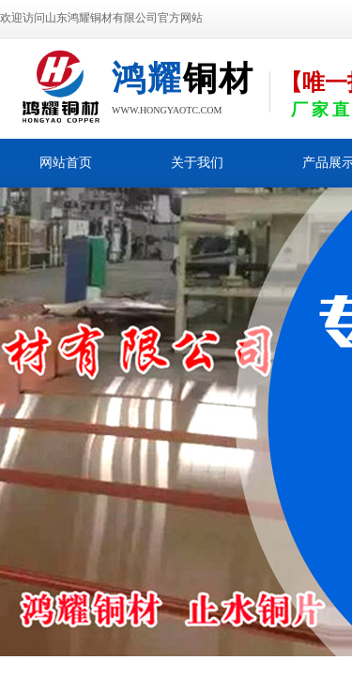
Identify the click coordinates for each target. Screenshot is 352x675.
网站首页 (65, 163)
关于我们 (197, 163)
